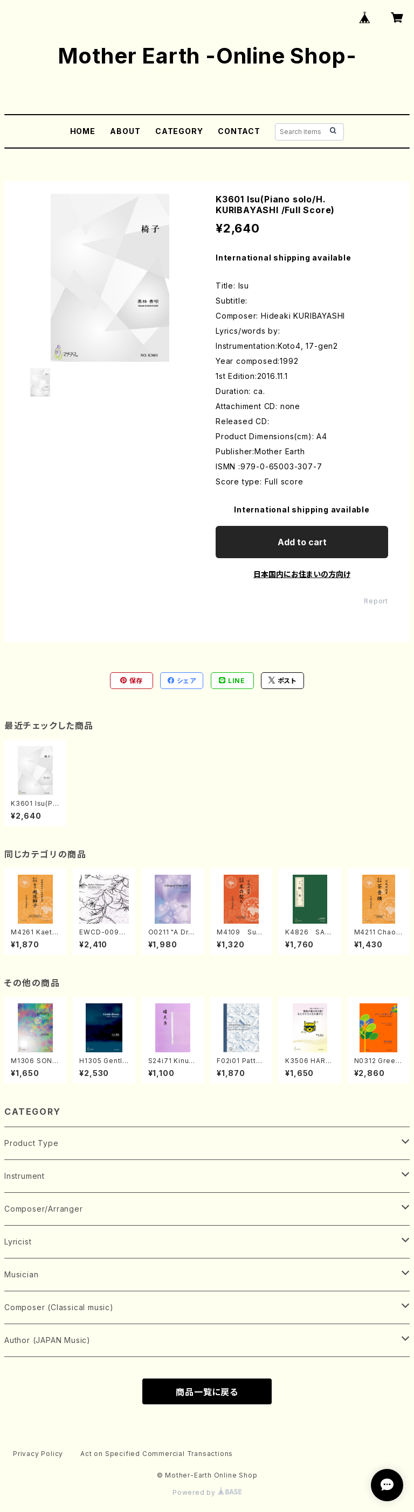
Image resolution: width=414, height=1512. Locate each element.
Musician (21, 1274)
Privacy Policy (38, 1454)
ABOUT (125, 131)
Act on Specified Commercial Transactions (156, 1454)
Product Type (31, 1143)
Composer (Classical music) (59, 1307)
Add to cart (302, 542)
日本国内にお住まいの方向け (301, 574)
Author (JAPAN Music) (47, 1340)
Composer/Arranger (43, 1208)
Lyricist (17, 1241)
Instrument (24, 1175)
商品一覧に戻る (207, 1392)
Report (376, 601)
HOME (82, 131)
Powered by (207, 1492)
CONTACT (239, 131)
